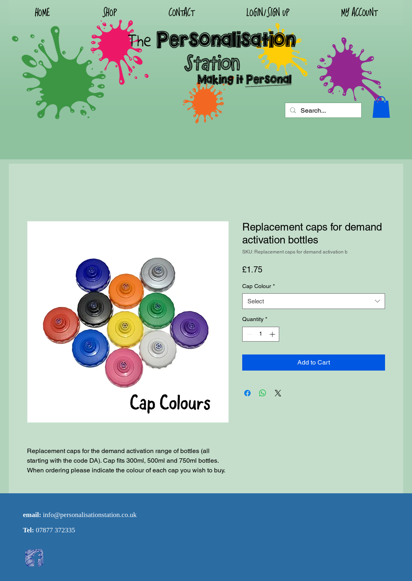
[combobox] (313, 301)
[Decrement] (248, 334)
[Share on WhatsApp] (263, 393)
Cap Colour (258, 286)
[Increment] (273, 334)
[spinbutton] (260, 334)
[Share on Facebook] (247, 393)
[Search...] (322, 110)
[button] (267, 12)
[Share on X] (278, 393)
